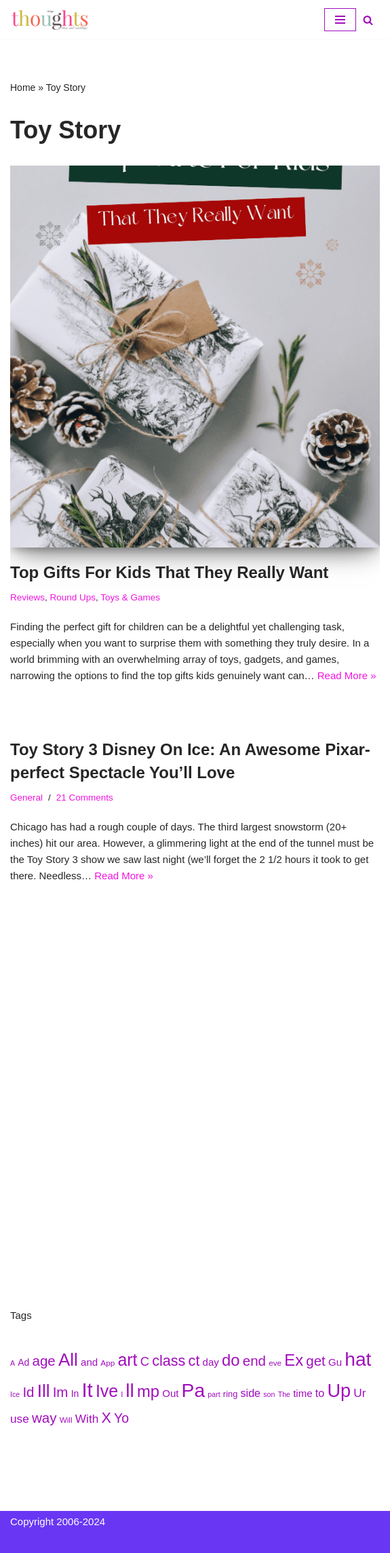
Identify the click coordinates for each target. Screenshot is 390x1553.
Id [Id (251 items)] (28, 1392)
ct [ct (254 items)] (194, 1360)
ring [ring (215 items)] (230, 1394)
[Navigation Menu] (340, 19)
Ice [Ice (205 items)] (15, 1394)
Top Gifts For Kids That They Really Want (169, 572)
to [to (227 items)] (319, 1393)
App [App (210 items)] (107, 1362)
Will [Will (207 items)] (66, 1419)
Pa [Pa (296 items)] (194, 1390)
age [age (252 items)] (44, 1360)
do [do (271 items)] (231, 1360)
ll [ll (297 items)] (129, 1390)
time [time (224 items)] (302, 1393)
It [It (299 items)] (86, 1390)
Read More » (346, 675)
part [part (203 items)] (214, 1394)
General (26, 797)
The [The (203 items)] (284, 1394)
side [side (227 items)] (250, 1393)
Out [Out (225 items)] (170, 1393)
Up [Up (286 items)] (339, 1390)
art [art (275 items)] (127, 1359)
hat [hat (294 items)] (358, 1359)
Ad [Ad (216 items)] (23, 1362)
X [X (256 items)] (106, 1417)
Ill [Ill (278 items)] (43, 1391)
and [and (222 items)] (89, 1362)
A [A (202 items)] (12, 1363)
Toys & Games (130, 597)
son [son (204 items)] (269, 1394)
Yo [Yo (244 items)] (121, 1418)
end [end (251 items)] (254, 1360)
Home (22, 87)
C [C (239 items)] (144, 1361)
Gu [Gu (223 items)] (335, 1362)
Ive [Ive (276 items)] (107, 1390)
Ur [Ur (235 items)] (359, 1393)
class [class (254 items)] (168, 1360)
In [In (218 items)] (75, 1393)
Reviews (27, 597)
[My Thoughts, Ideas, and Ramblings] (51, 19)
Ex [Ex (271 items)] (293, 1360)
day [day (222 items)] (211, 1362)
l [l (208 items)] (122, 1393)
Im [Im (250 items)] (61, 1392)
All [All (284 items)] (68, 1359)
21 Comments (84, 797)
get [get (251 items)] (316, 1360)
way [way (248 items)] (44, 1417)
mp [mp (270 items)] (148, 1391)
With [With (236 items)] (87, 1418)
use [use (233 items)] (19, 1418)
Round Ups (73, 597)
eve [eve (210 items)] (275, 1362)
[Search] (368, 20)
